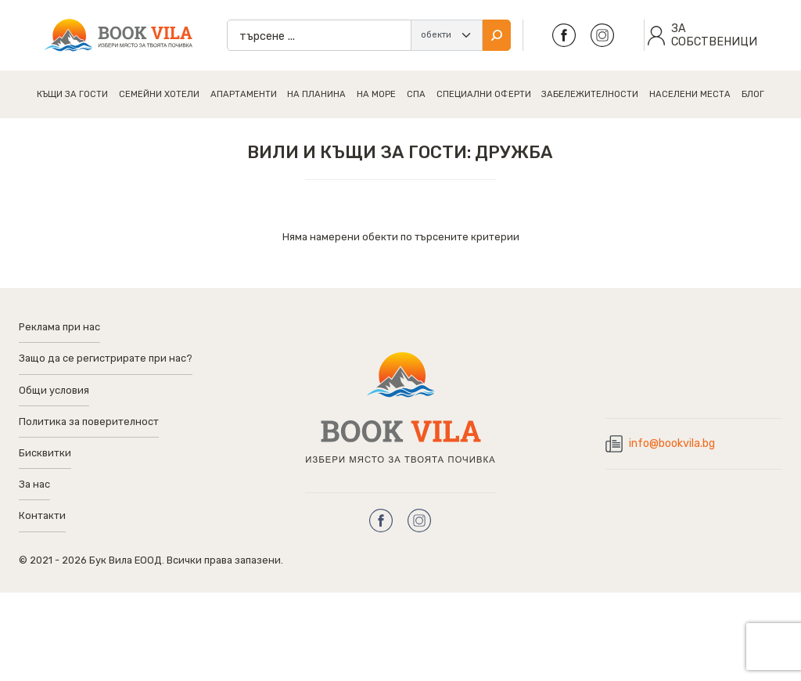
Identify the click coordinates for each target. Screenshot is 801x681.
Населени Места (690, 94)
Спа (416, 94)
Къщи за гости (72, 94)
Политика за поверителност (89, 421)
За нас (34, 484)
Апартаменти (243, 94)
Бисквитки (45, 453)
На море (376, 94)
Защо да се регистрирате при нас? (105, 358)
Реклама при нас (59, 327)
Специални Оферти (483, 94)
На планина (316, 94)
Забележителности (589, 94)
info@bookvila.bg (672, 443)
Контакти (42, 515)
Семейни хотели (159, 94)
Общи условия (54, 390)
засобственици (714, 35)
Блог (753, 94)
